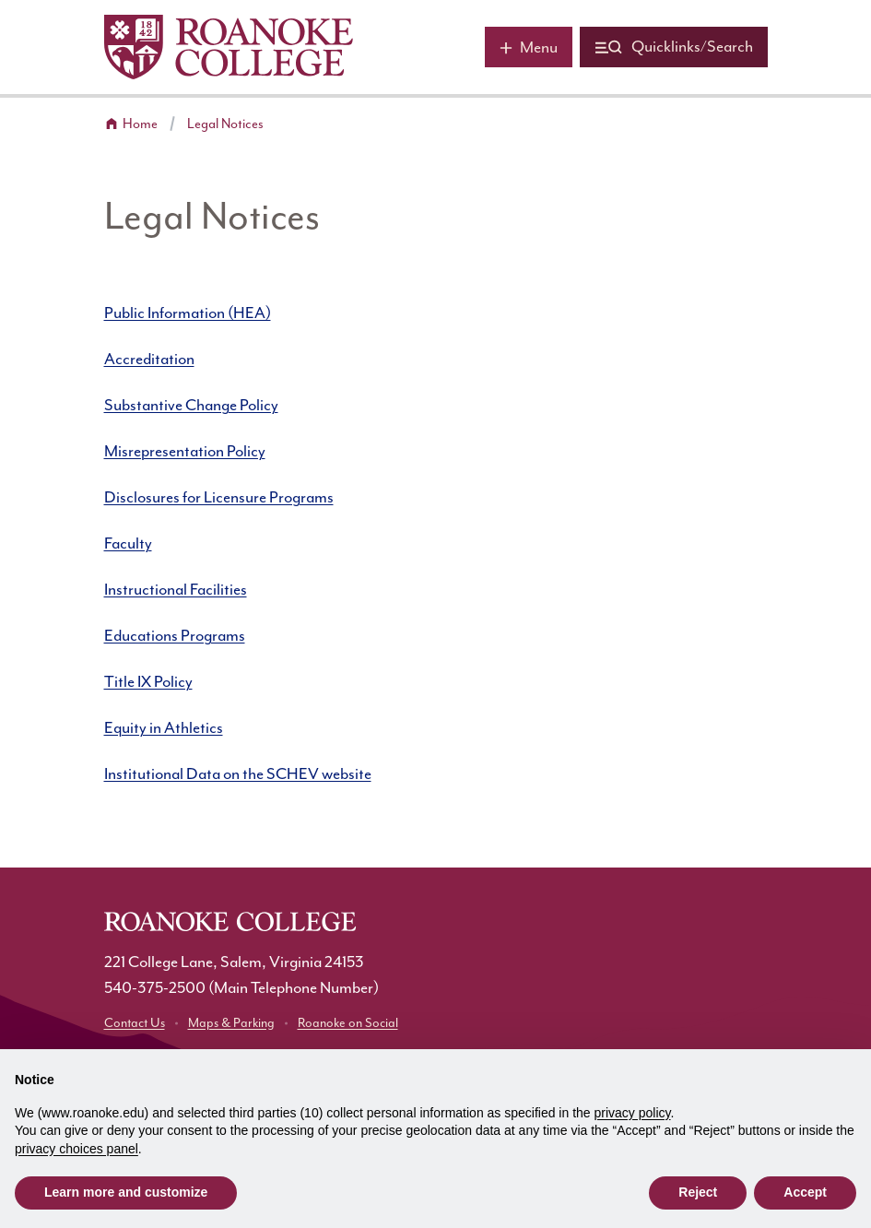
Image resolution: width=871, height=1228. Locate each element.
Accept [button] (805, 1192)
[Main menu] (528, 47)
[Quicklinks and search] (674, 47)
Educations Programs (174, 636)
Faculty (128, 544)
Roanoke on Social (348, 1023)
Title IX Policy (148, 682)
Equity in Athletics (163, 728)
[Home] (228, 47)
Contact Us (134, 1023)
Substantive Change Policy (191, 405)
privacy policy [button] (632, 1112)
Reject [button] (697, 1192)
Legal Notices (225, 124)
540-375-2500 (155, 988)
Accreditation (149, 359)
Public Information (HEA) (187, 313)
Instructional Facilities (175, 590)
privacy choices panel (76, 1148)
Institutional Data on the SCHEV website (237, 774)
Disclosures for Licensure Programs (219, 498)
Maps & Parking (231, 1023)
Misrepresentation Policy (184, 452)
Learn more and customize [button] (125, 1192)
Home (140, 124)
